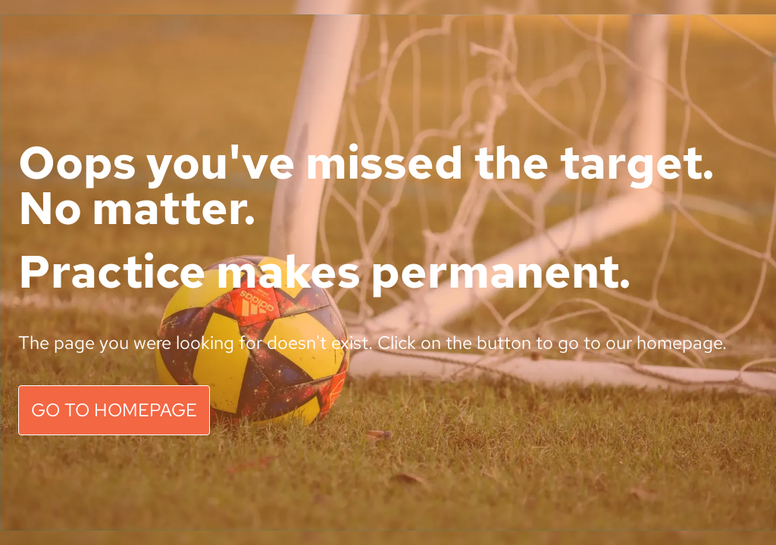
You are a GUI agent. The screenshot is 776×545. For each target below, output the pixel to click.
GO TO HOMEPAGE (114, 410)
